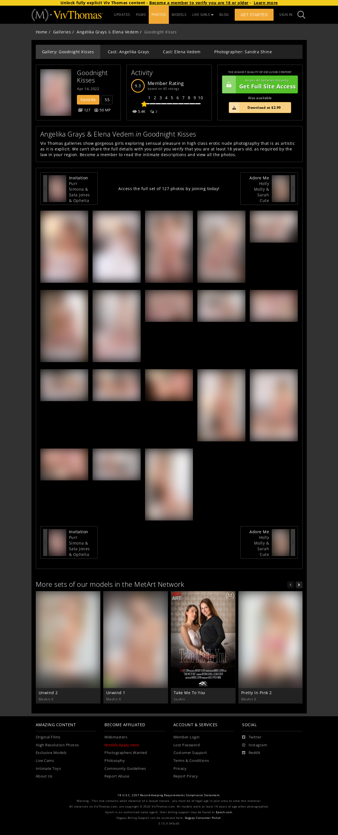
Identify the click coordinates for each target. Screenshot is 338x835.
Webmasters (115, 737)
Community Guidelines (125, 768)
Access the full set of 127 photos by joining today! (169, 188)
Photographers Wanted (125, 752)
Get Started (254, 14)
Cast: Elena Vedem (182, 51)
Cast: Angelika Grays (128, 51)
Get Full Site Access (259, 84)
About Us (44, 776)
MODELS (179, 14)
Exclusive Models (51, 752)
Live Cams (45, 760)
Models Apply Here (121, 745)
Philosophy (114, 760)
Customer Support (190, 752)
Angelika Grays (92, 32)
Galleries (62, 32)
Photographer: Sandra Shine (243, 51)
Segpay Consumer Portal (203, 818)
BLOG (224, 14)
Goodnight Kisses (93, 76)
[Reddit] (251, 752)
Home (41, 32)
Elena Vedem (125, 32)
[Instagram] (254, 745)
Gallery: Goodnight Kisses (68, 51)
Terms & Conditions (191, 760)
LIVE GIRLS (203, 14)
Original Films (48, 737)
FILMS (141, 14)
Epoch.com (224, 812)
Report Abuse (116, 776)
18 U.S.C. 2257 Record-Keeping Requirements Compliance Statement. (169, 795)
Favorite (88, 99)
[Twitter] (251, 737)
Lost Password (186, 745)
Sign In (286, 14)
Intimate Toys (48, 768)
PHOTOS (159, 14)
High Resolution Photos (57, 745)
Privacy (180, 768)
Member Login (186, 737)
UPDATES (122, 14)
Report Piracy (185, 776)
